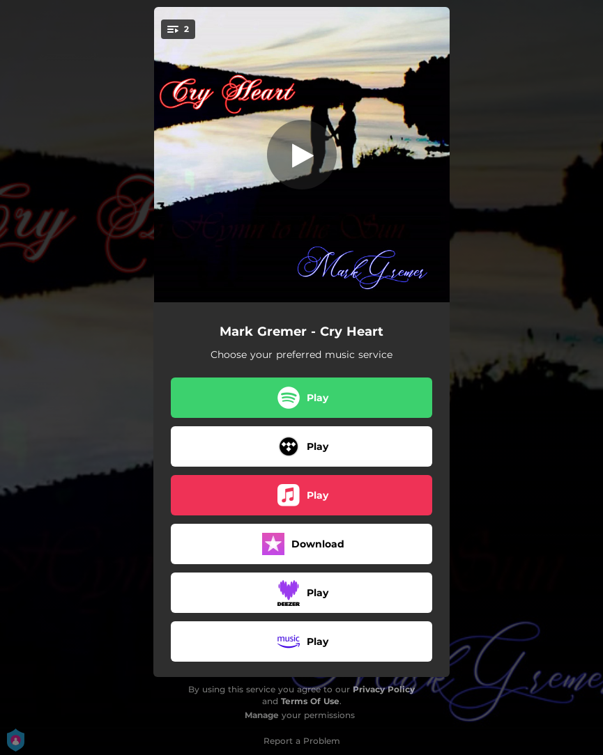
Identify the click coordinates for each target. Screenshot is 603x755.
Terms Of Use (310, 701)
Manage (262, 715)
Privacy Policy (384, 689)
